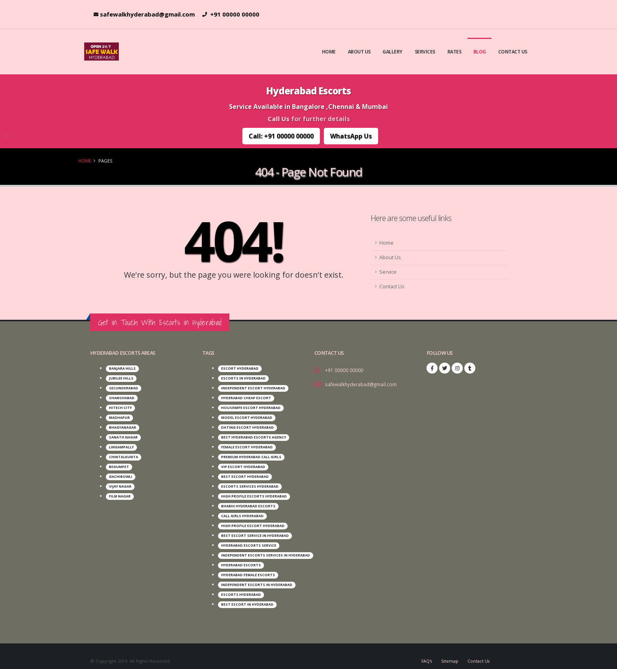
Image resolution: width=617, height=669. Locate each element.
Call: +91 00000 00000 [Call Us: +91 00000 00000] (281, 136)
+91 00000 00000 (230, 14)
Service (388, 272)
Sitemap (449, 651)
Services (425, 51)
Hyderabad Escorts (308, 90)
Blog (479, 51)
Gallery (392, 51)
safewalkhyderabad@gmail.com (144, 14)
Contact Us (512, 51)
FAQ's (425, 651)
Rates (454, 51)
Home (329, 51)
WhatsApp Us (351, 136)
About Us (359, 51)
